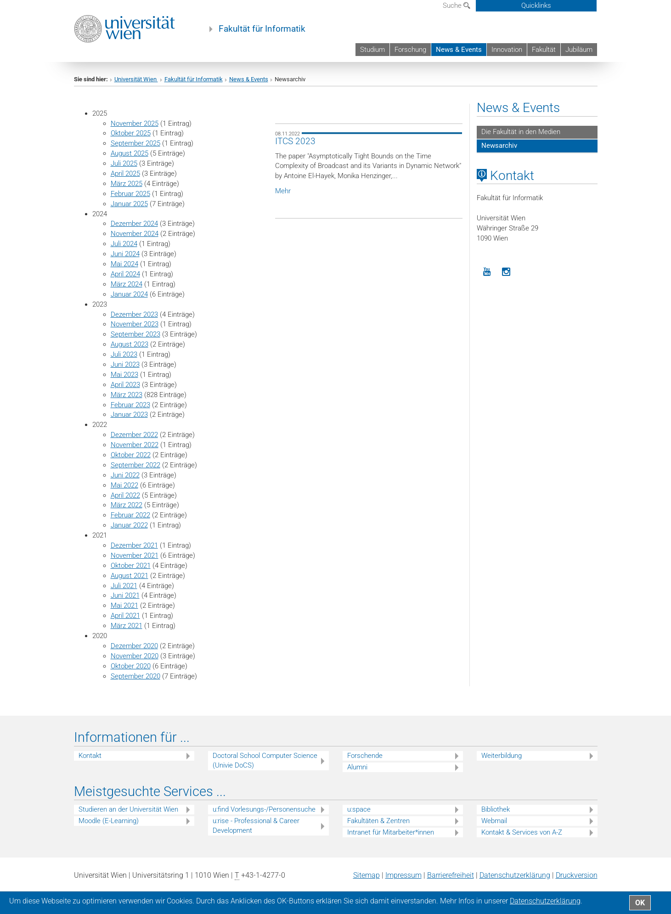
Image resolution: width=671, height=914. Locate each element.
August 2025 (129, 153)
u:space (359, 809)
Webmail (494, 821)
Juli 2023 (124, 354)
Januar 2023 (129, 414)
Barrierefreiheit (450, 875)
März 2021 (126, 626)
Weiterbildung (501, 755)
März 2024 (126, 284)
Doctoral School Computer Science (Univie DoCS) (265, 760)
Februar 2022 (130, 515)
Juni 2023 (125, 364)
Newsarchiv (499, 145)
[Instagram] (506, 272)
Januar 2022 (129, 525)
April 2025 (125, 173)
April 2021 (125, 615)
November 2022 (134, 445)
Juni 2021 (125, 595)
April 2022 (125, 495)
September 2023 (135, 334)
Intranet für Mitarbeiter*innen (390, 832)
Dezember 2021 (134, 545)
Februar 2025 (130, 194)
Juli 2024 (124, 244)
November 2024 (134, 234)
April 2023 (125, 385)
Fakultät (544, 49)
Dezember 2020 (134, 646)
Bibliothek (495, 809)
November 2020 (134, 656)
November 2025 (134, 123)
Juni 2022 (125, 475)
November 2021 (134, 555)
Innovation (506, 49)
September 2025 (135, 143)
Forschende (365, 755)
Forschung (410, 49)
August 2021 (129, 576)
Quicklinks (536, 5)
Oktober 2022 (131, 455)
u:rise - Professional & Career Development (256, 826)
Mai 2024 (124, 264)
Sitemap (366, 875)
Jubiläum (578, 49)
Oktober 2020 (131, 666)
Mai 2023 (124, 374)
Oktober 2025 (131, 133)
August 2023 (129, 344)
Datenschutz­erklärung (514, 875)
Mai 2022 (124, 485)
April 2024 (125, 274)
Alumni (357, 767)
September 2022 (135, 465)
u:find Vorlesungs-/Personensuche (264, 809)
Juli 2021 (124, 586)
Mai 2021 (124, 605)
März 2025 (126, 183)
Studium (372, 49)
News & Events (459, 49)
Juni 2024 (125, 254)
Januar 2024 (129, 294)
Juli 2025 (124, 163)
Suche (456, 5)
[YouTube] (486, 272)
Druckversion (577, 875)
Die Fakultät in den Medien (520, 132)
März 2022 (126, 505)
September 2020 (135, 676)
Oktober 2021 (131, 565)
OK (640, 902)
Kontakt (90, 755)
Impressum (403, 875)
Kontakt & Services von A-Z (521, 832)
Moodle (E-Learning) (109, 821)
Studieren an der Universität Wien (128, 809)
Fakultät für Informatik (262, 29)
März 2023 (126, 395)
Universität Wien (136, 79)
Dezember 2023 (134, 314)
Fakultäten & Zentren (378, 821)
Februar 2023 (130, 405)
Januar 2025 (129, 204)
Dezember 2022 (134, 435)
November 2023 (134, 324)
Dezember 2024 (134, 223)
